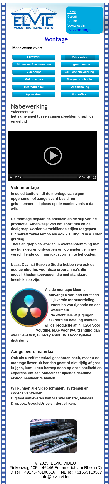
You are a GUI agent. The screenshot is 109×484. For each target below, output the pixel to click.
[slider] (50, 177)
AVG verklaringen (79, 30)
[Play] (11, 177)
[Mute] (88, 177)
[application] (52, 156)
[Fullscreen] (94, 177)
